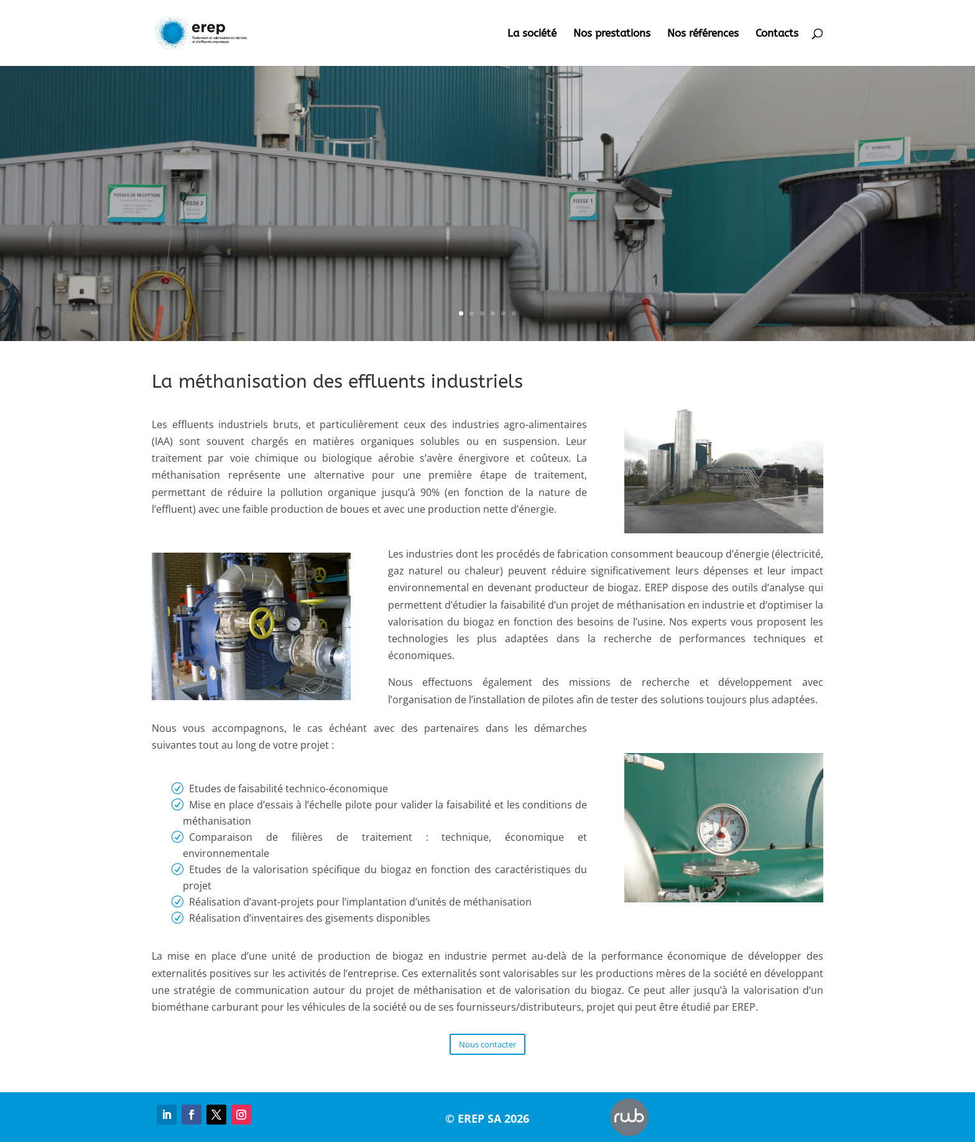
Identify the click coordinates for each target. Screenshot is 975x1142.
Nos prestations (611, 34)
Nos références (703, 34)
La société (532, 34)
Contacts (777, 34)
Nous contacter (487, 1044)
